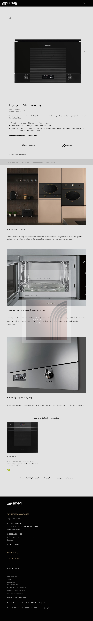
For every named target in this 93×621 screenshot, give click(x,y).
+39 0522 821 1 (16, 608)
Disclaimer (11, 582)
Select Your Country (13, 568)
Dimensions (32, 136)
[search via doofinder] (83, 3)
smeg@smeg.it (44, 608)
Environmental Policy (15, 593)
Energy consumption (17, 136)
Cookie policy (12, 576)
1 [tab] (45, 86)
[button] (9, 17)
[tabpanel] (48, 49)
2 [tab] (50, 86)
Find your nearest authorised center (23, 526)
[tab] (13, 162)
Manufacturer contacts (16, 590)
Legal (9, 579)
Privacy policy (12, 585)
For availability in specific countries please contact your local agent (46, 478)
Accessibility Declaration (16, 587)
